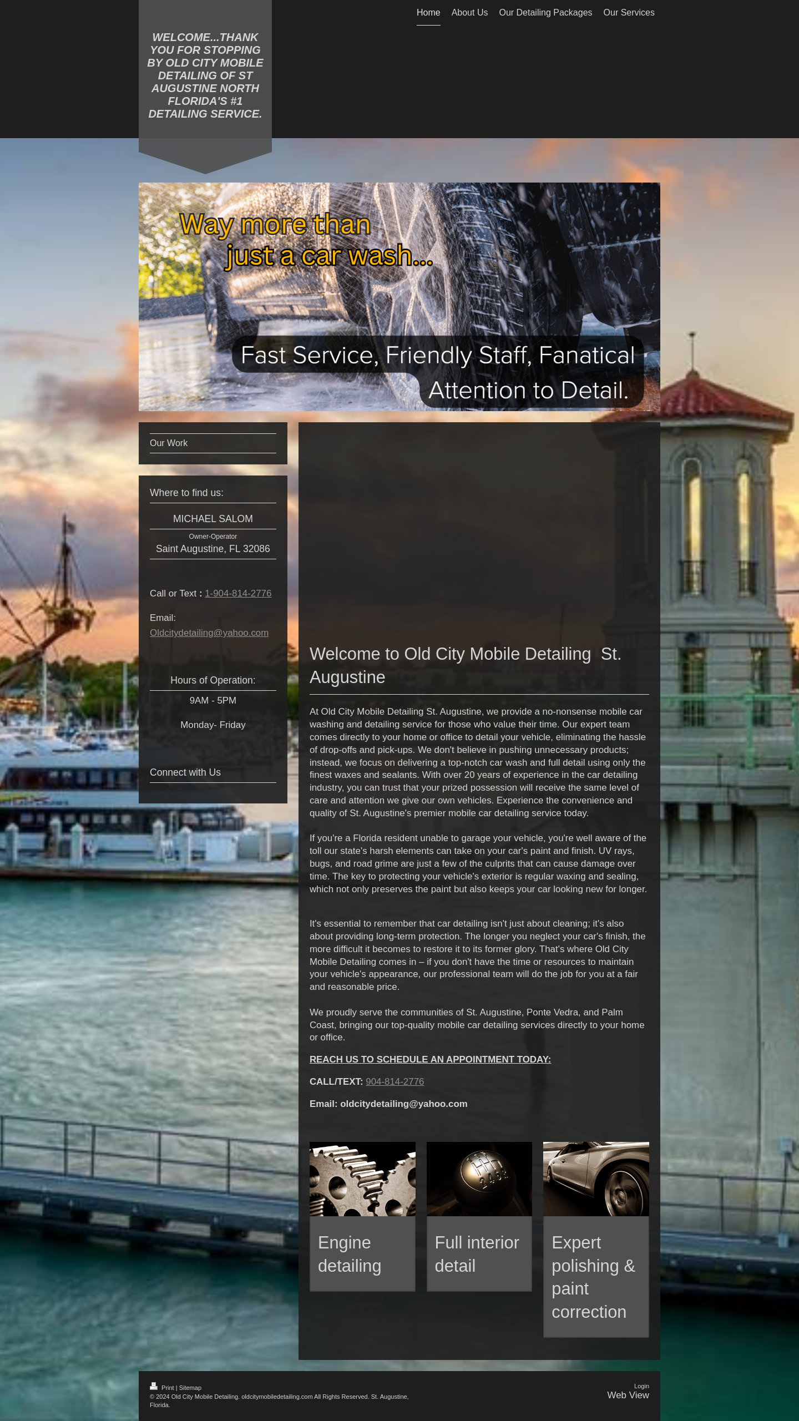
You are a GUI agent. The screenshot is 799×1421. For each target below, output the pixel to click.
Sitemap (190, 1387)
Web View (628, 1395)
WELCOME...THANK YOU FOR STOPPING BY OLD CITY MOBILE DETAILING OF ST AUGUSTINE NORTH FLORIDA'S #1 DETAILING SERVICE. (205, 75)
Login (641, 1386)
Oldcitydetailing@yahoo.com (209, 633)
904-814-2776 (395, 1081)
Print (163, 1387)
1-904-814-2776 (238, 593)
